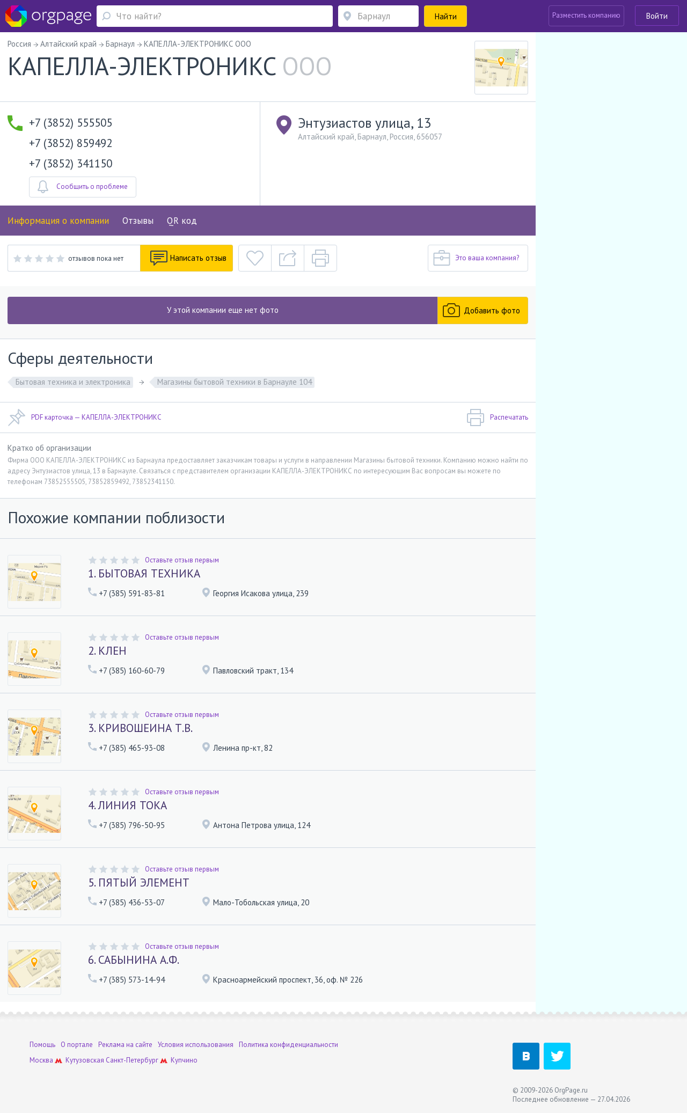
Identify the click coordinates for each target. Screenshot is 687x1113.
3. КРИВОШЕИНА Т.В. (140, 728)
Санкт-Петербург (132, 1060)
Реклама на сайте (125, 1044)
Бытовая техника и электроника (73, 382)
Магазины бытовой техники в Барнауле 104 (234, 382)
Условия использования (195, 1044)
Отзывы (138, 220)
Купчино (184, 1060)
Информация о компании (58, 220)
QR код (182, 220)
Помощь (42, 1044)
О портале (77, 1044)
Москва (41, 1060)
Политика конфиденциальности (288, 1044)
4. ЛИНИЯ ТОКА (127, 805)
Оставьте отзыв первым (182, 560)
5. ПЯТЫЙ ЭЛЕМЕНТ (138, 882)
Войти (657, 16)
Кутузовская (84, 1060)
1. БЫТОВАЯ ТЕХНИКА (144, 573)
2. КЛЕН (107, 650)
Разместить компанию (586, 15)
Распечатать (497, 417)
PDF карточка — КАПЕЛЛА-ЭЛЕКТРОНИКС (85, 417)
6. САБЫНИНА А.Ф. (133, 960)
